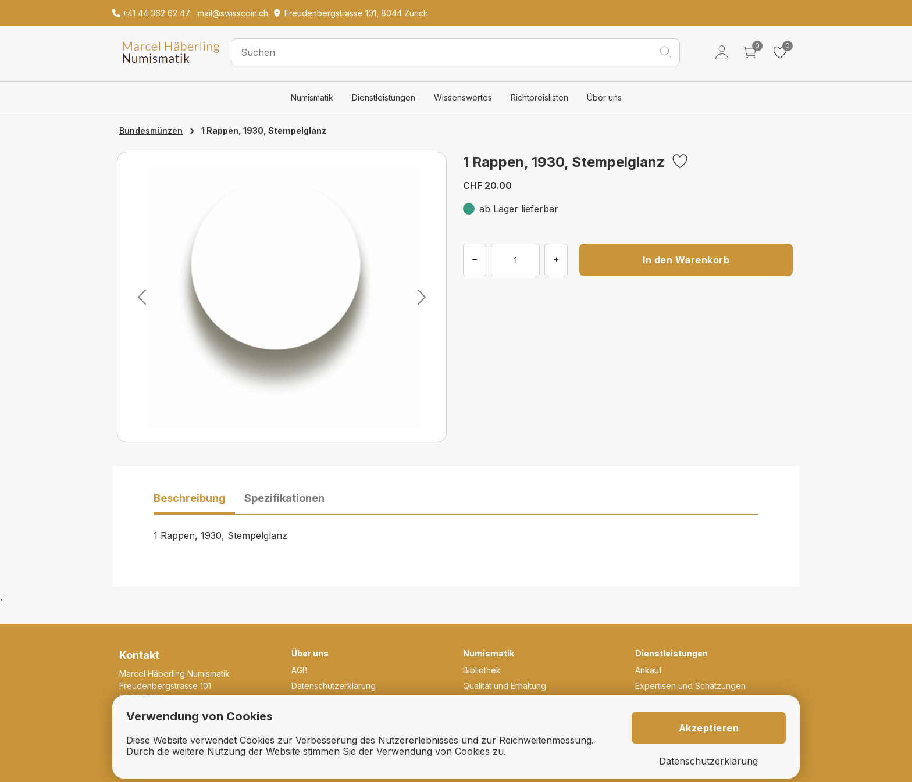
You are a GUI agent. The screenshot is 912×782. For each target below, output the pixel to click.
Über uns (604, 97)
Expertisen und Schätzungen (690, 686)
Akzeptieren (709, 728)
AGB (299, 670)
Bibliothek (482, 670)
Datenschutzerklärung (333, 686)
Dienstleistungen (383, 97)
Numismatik (312, 97)
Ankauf (648, 670)
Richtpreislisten (539, 97)
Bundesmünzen (151, 130)
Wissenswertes (463, 97)
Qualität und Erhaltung (504, 686)
